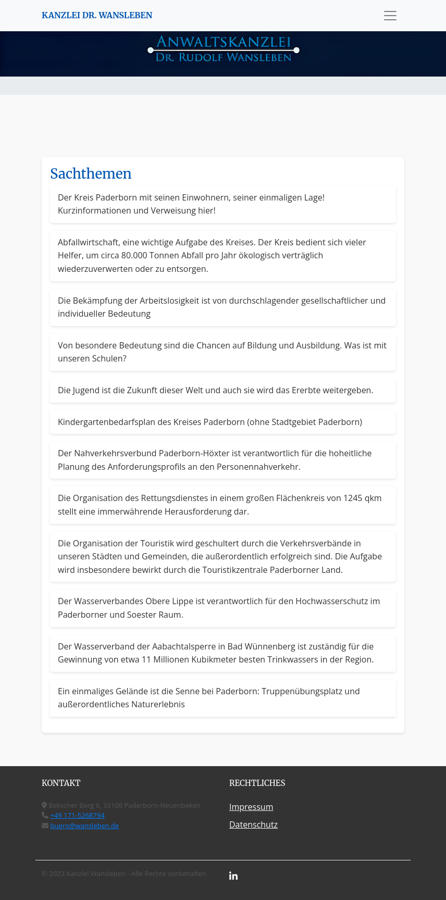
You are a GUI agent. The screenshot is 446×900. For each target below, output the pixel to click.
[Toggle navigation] (390, 16)
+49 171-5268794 (77, 815)
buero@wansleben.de (84, 825)
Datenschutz (253, 824)
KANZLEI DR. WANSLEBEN (97, 15)
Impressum (251, 807)
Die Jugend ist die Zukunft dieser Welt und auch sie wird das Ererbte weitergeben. (216, 390)
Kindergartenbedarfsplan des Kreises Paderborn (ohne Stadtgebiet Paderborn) (210, 422)
